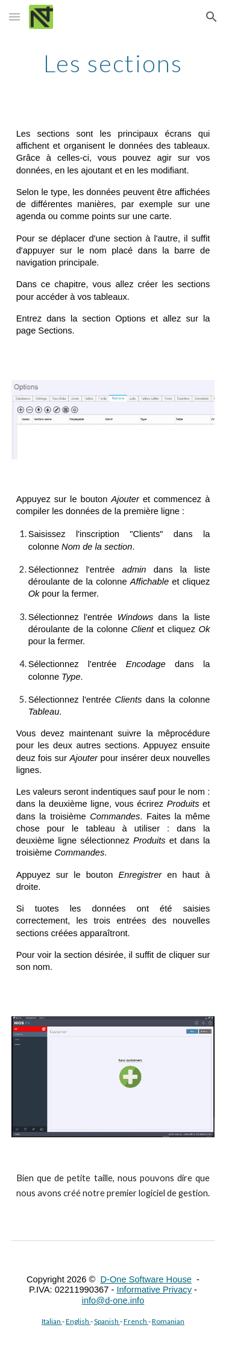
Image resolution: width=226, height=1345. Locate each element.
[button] (14, 16)
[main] (113, 63)
